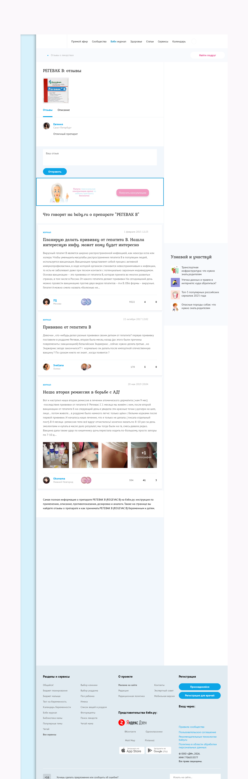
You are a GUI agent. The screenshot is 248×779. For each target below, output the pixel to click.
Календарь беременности (57, 707)
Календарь (179, 41)
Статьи (150, 41)
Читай (46, 729)
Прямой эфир (79, 41)
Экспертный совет (164, 690)
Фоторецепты (88, 712)
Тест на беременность (55, 701)
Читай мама (87, 723)
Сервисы (163, 41)
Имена (84, 701)
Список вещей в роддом (94, 707)
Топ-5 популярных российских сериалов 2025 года (200, 293)
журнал (118, 41)
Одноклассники (151, 731)
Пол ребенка (87, 696)
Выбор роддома (89, 690)
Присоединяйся (199, 686)
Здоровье (136, 41)
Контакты (159, 685)
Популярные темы (52, 723)
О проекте (125, 676)
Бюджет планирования (55, 690)
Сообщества (99, 41)
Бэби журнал (50, 712)
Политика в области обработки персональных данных (198, 746)
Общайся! (48, 685)
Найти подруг (207, 55)
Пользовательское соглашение (197, 732)
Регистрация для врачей (200, 695)
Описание (64, 110)
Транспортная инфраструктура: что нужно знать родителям (198, 271)
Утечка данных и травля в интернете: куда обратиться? (199, 281)
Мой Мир (126, 740)
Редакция (123, 690)
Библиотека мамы (52, 718)
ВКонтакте (127, 731)
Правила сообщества (191, 726)
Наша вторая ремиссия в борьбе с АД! (81, 392)
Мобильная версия (164, 696)
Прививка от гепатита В (67, 327)
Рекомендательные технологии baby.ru (198, 738)
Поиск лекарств (89, 718)
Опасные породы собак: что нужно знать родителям (199, 306)
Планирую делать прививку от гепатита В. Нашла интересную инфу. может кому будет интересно (93, 241)
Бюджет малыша (51, 696)
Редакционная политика (131, 696)
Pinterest (146, 740)
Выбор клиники (89, 685)
